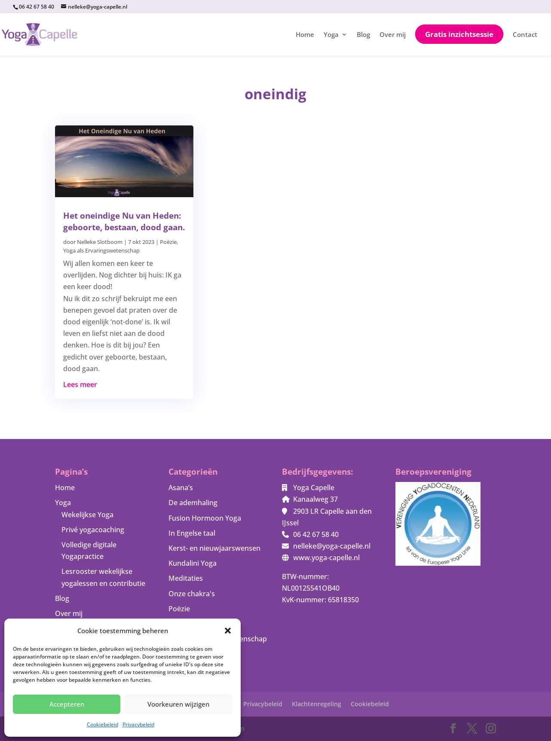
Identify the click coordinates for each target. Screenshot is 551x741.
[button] (227, 630)
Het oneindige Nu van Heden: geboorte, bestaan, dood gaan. (124, 221)
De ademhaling (192, 502)
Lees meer (80, 384)
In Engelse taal (191, 533)
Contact (525, 35)
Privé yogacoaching (92, 529)
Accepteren (66, 704)
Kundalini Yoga (192, 563)
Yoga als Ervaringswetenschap (101, 250)
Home (305, 35)
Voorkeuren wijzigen (178, 704)
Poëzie (168, 242)
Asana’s (180, 487)
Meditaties (185, 578)
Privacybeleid (138, 724)
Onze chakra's (191, 593)
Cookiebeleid (102, 724)
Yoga (331, 35)
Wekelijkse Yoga (87, 514)
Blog (363, 35)
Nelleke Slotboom (99, 242)
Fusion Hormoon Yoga (204, 518)
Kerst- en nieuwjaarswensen (214, 548)
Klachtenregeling (316, 704)
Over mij (393, 35)
